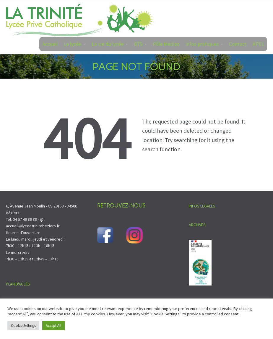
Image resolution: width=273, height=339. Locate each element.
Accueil (50, 44)
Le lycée (72, 44)
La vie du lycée (108, 44)
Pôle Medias (166, 44)
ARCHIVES (197, 224)
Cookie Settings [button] (23, 325)
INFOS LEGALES (202, 206)
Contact (238, 44)
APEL (258, 44)
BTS (138, 44)
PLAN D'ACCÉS (18, 284)
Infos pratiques (202, 44)
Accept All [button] (53, 325)
